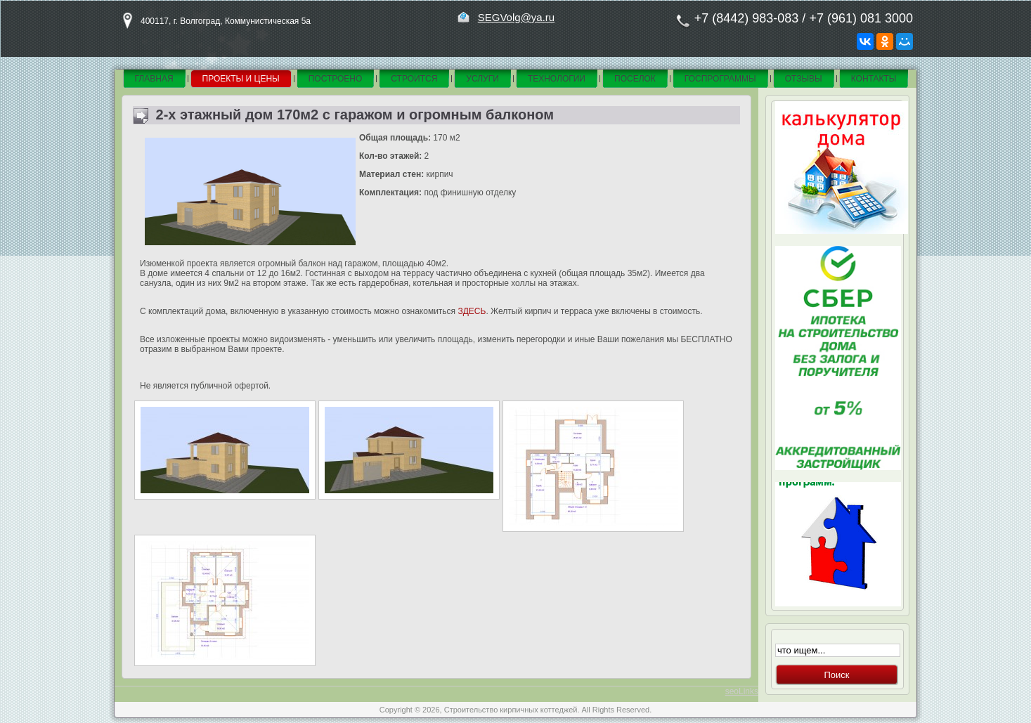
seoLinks (741, 691)
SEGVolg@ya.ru (516, 17)
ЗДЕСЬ (472, 311)
